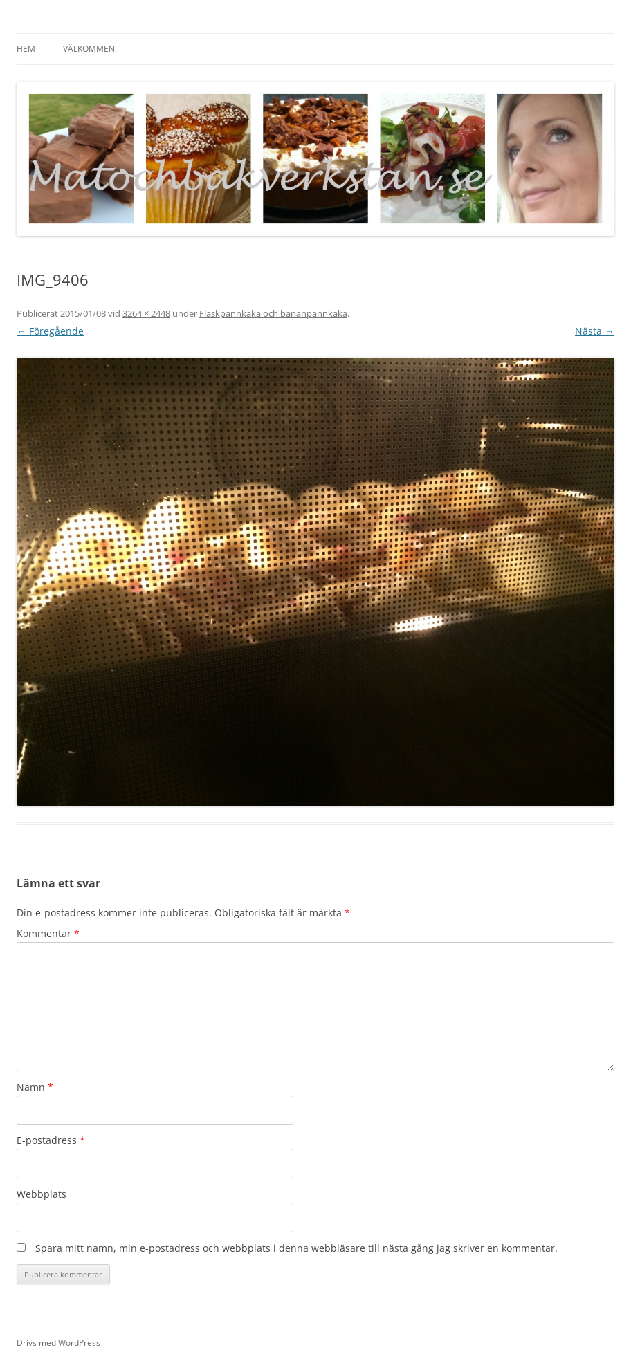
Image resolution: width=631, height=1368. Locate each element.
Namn (35, 1086)
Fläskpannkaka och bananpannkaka (273, 313)
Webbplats (41, 1194)
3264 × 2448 (146, 313)
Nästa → (594, 331)
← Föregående (50, 331)
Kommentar (48, 933)
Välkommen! (90, 49)
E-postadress (51, 1140)
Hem (26, 49)
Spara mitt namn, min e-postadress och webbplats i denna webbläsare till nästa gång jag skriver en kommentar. (296, 1248)
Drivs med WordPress (58, 1343)
